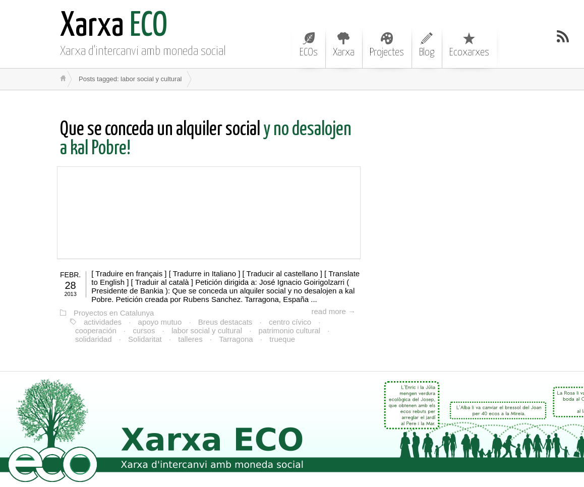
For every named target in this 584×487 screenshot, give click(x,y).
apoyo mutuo (160, 322)
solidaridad (93, 339)
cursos (144, 330)
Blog (426, 44)
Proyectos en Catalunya (114, 313)
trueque (282, 339)
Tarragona (236, 339)
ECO (113, 26)
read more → (333, 311)
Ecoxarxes (469, 44)
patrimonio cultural (290, 330)
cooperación (95, 330)
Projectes (387, 44)
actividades (103, 322)
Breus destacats (225, 322)
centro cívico (290, 322)
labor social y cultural (206, 330)
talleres (190, 339)
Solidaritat (145, 339)
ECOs (309, 44)
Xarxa (344, 44)
